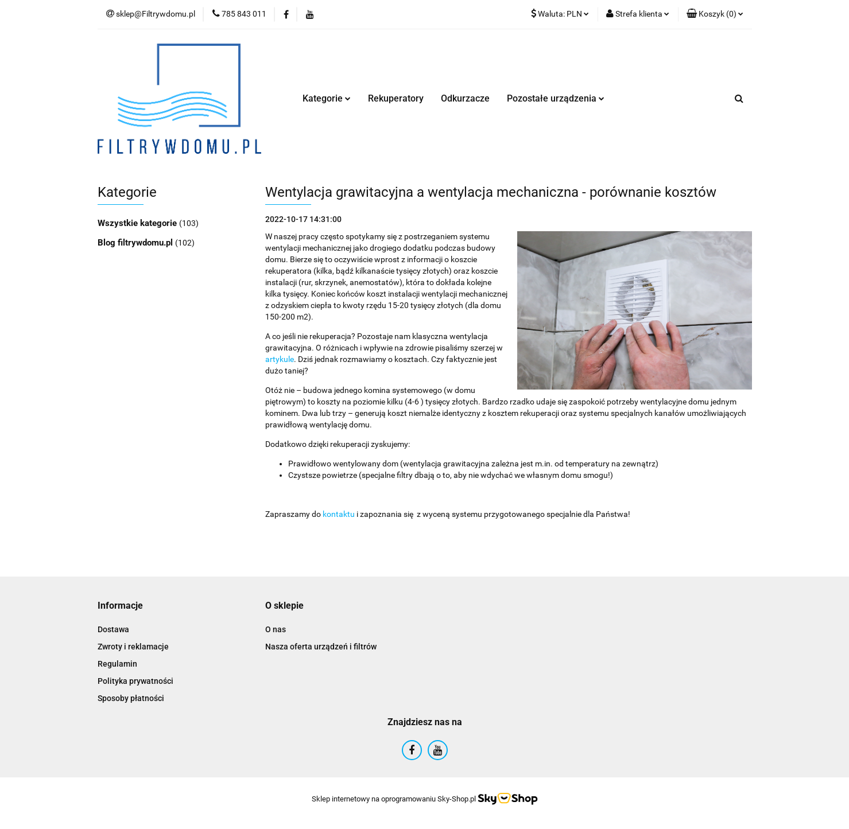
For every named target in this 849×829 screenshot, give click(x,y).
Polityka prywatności (135, 681)
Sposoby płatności (131, 698)
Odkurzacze (465, 98)
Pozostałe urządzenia (555, 98)
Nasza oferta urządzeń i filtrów (321, 646)
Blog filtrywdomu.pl (136, 243)
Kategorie (327, 98)
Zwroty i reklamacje (133, 646)
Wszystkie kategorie (138, 223)
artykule (279, 359)
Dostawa (113, 629)
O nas (275, 629)
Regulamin (117, 663)
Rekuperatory (396, 98)
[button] (715, 14)
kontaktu (339, 514)
